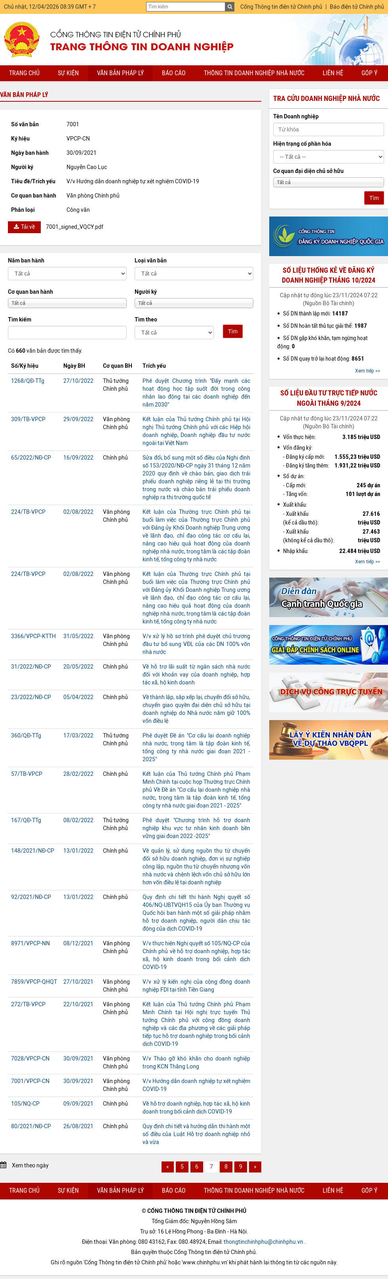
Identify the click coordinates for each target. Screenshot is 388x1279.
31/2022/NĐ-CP (31, 666)
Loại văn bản (151, 260)
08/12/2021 (78, 943)
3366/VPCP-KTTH (33, 636)
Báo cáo (174, 73)
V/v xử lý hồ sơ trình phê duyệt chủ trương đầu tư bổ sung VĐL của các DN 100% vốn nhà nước (196, 644)
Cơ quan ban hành (30, 292)
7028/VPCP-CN (30, 1058)
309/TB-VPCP (28, 419)
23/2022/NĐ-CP (31, 697)
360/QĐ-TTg (26, 735)
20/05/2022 (78, 666)
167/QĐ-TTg (26, 820)
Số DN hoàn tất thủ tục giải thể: (325, 325)
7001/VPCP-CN (30, 1081)
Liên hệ (333, 73)
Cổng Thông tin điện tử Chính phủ (281, 7)
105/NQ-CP (25, 1103)
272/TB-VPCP (28, 1004)
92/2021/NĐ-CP (31, 897)
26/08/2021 (78, 1126)
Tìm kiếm (19, 319)
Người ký (146, 292)
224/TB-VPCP (28, 512)
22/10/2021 (78, 1004)
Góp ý (369, 73)
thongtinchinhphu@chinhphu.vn (263, 1242)
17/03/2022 (78, 735)
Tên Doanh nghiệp (296, 116)
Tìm (233, 331)
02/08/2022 (78, 512)
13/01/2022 (78, 851)
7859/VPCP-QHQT (34, 982)
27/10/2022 (78, 381)
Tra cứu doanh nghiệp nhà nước (326, 98)
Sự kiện (68, 73)
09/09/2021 (78, 1103)
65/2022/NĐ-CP (31, 457)
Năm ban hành (26, 260)
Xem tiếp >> (367, 371)
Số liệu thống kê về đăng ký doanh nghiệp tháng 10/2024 (328, 275)
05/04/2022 (78, 697)
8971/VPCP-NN (30, 943)
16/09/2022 (78, 457)
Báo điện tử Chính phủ (357, 7)
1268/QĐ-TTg (27, 381)
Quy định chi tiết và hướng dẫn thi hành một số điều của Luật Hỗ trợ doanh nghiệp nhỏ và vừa (196, 1134)
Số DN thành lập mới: (315, 313)
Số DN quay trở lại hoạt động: (323, 358)
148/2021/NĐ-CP (32, 851)
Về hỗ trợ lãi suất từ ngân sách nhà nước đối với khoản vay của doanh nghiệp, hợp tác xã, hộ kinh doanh (196, 674)
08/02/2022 (78, 820)
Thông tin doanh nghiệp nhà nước (254, 73)
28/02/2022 (78, 774)
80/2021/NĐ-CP (31, 1126)
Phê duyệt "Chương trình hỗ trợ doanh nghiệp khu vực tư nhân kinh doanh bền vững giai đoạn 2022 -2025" (196, 828)
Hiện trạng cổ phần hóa (302, 144)
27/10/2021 (78, 982)
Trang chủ (24, 73)
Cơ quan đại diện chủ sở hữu (308, 171)
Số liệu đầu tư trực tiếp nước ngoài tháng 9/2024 (328, 398)
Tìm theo (146, 319)
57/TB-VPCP (26, 774)
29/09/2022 (78, 419)
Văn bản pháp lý (120, 73)
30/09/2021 (78, 1058)
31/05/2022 (78, 636)
